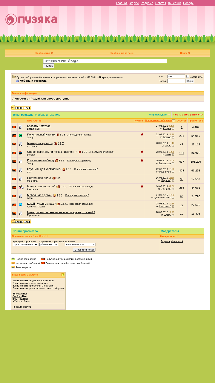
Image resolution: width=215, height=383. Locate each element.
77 (181, 205)
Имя (161, 76)
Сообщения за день (121, 53)
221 (181, 135)
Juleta (168, 145)
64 (181, 196)
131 (181, 153)
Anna (30, 198)
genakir (31, 154)
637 (181, 161)
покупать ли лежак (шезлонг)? (57, 151)
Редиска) (166, 180)
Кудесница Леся (162, 197)
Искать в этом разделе (186, 114)
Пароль (163, 81)
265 (181, 187)
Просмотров (196, 120)
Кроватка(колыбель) (40, 160)
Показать (70, 241)
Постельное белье (39, 177)
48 (181, 144)
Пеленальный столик (41, 134)
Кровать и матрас (38, 126)
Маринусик (165, 163)
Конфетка (32, 189)
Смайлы (17, 296)
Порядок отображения (51, 241)
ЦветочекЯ (165, 206)
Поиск (185, 53)
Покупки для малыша (111, 77)
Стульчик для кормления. (44, 169)
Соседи (188, 3)
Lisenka (167, 137)
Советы (160, 3)
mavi (29, 172)
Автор (37, 120)
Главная (121, 3)
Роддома (147, 3)
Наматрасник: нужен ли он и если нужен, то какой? (61, 212)
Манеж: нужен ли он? (41, 186)
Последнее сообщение (158, 120)
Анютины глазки (36, 206)
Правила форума (21, 306)
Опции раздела (158, 114)
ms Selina (32, 146)
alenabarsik (177, 241)
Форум (134, 3)
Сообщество (44, 53)
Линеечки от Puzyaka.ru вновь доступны (41, 98)
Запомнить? (194, 77)
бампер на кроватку (40, 143)
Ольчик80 (166, 189)
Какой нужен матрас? (41, 203)
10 (181, 213)
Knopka (167, 128)
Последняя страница (79, 134)
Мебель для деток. (39, 195)
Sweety (167, 214)
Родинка (165, 241)
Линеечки (174, 3)
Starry (30, 137)
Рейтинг (138, 120)
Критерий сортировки (24, 241)
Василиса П (33, 129)
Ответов (181, 120)
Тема (29, 120)
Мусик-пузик (33, 215)
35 (181, 179)
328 (181, 170)
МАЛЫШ (91, 77)
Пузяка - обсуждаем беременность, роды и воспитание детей (50, 77)
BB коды (17, 293)
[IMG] (15, 298)
